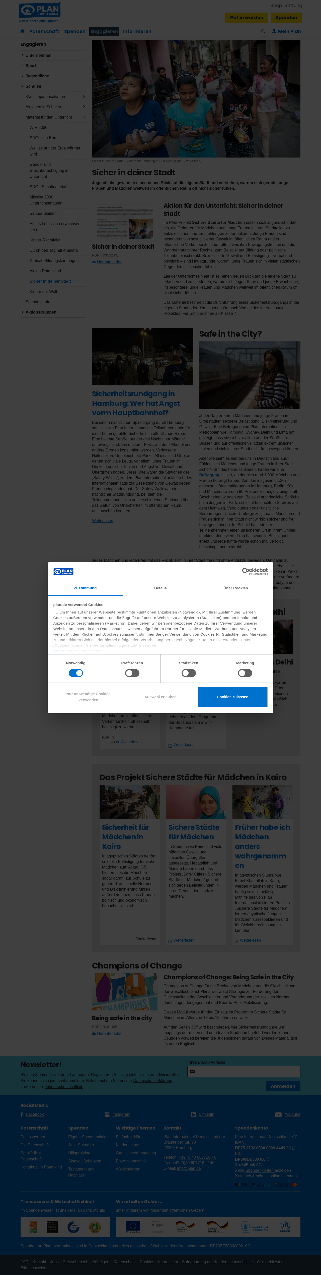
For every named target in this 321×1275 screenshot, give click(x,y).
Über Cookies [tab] (235, 588)
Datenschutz (65, 651)
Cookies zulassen (233, 697)
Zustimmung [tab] (85, 588)
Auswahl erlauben (160, 697)
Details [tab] (160, 588)
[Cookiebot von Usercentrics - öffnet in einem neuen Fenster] (246, 571)
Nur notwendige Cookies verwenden (88, 697)
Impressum (91, 651)
